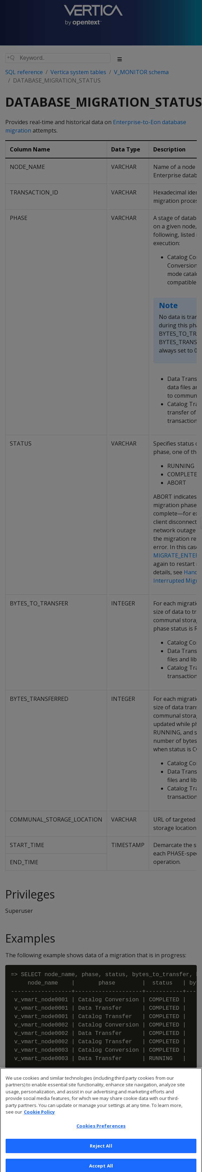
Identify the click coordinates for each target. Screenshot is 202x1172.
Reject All (101, 1152)
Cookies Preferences (101, 1132)
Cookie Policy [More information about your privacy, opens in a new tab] (39, 1118)
